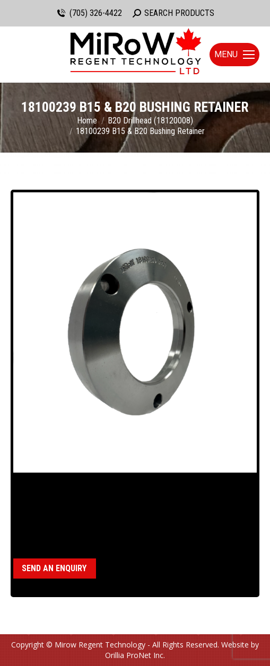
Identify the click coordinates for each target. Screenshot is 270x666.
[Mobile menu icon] (234, 54)
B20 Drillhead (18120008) (188, 526)
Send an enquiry (54, 568)
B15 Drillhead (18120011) (97, 526)
